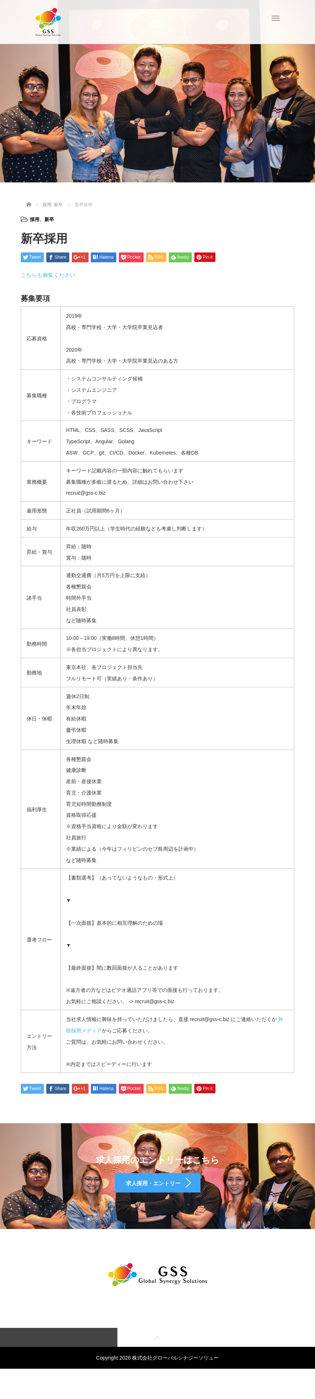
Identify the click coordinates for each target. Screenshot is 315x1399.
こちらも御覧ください (48, 275)
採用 (35, 219)
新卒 (50, 219)
